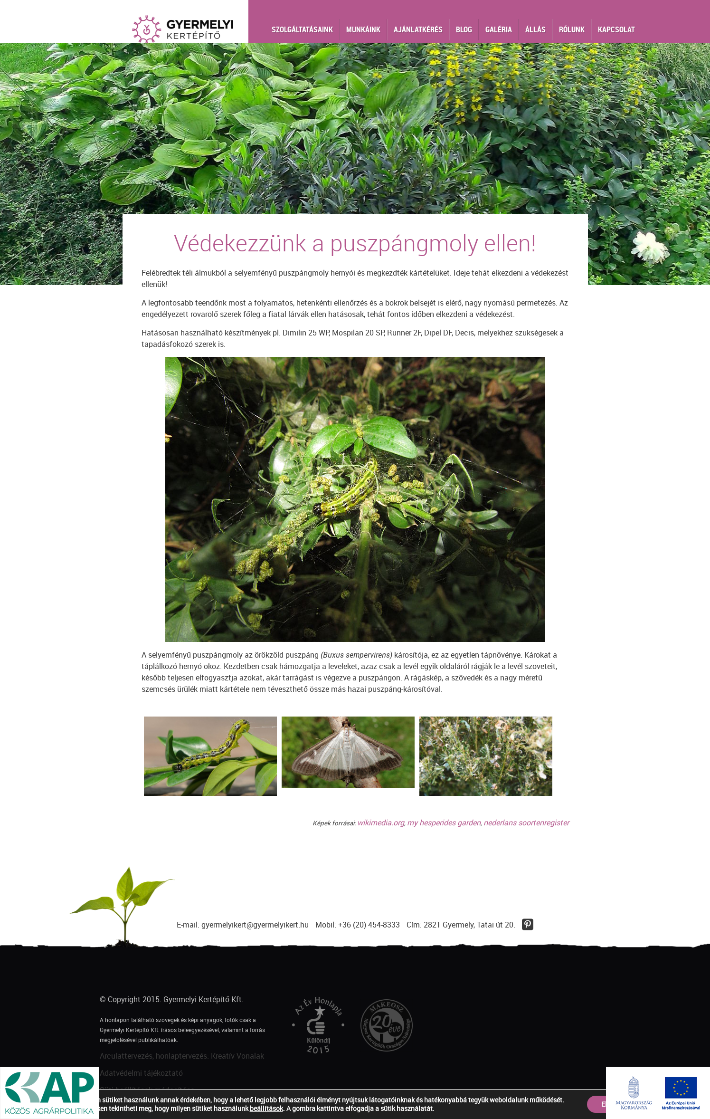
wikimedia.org (380, 822)
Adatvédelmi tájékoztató (141, 1073)
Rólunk (572, 29)
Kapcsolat (616, 29)
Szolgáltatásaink (302, 29)
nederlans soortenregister (526, 822)
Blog (464, 29)
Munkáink (363, 29)
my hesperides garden (444, 822)
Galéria (498, 29)
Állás (535, 29)
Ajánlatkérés (418, 29)
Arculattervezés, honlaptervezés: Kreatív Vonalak (182, 1056)
